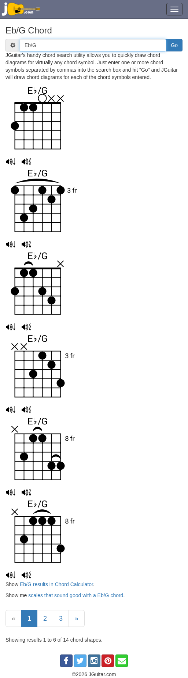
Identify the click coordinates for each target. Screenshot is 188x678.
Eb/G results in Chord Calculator (56, 584)
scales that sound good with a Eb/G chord (75, 595)
